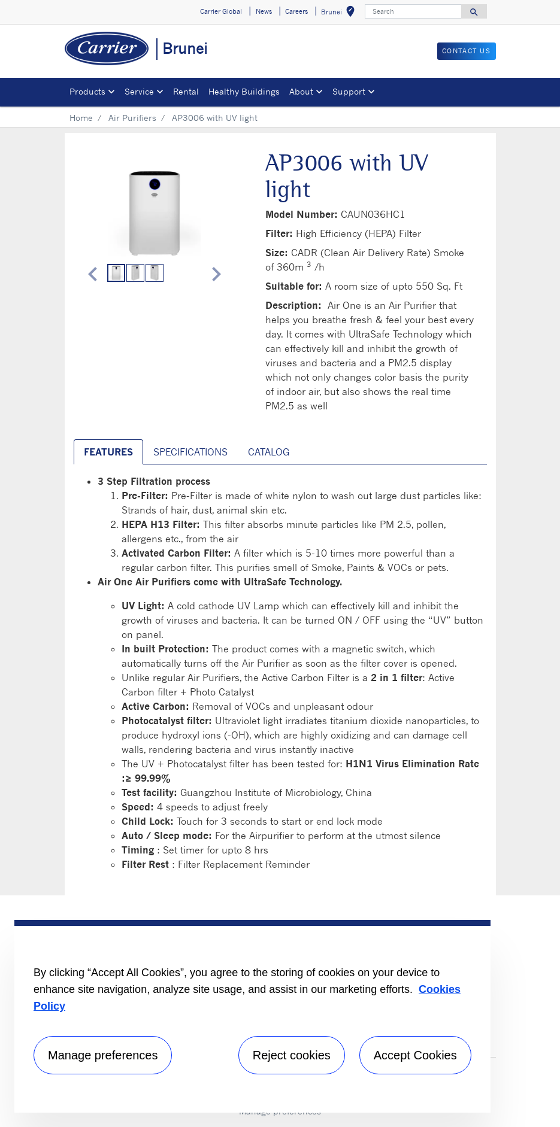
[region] (252, 1016)
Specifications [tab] (190, 452)
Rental (186, 91)
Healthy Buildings (244, 91)
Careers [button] (296, 11)
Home (81, 118)
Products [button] (87, 91)
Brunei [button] (340, 13)
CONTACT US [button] (466, 51)
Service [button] (139, 91)
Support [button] (348, 91)
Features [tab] (108, 452)
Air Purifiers (132, 118)
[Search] (413, 11)
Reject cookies (292, 1055)
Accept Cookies (415, 1055)
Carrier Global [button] (221, 11)
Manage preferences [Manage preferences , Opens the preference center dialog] (103, 1055)
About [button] (301, 91)
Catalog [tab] (268, 452)
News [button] (264, 11)
